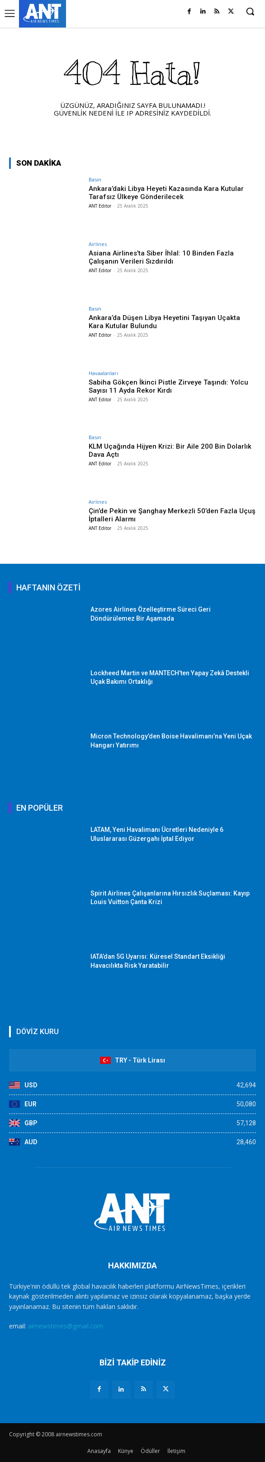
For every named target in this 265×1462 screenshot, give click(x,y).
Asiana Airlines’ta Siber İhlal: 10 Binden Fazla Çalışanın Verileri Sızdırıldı (161, 257)
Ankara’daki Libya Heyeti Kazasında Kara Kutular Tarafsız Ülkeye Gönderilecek (166, 193)
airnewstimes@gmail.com (65, 1326)
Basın (95, 179)
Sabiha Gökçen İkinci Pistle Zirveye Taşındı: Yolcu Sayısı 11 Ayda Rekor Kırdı (168, 386)
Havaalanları (103, 373)
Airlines (98, 243)
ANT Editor (100, 206)
